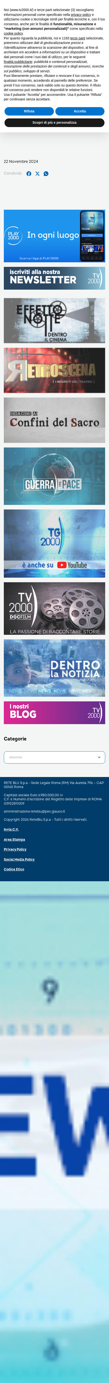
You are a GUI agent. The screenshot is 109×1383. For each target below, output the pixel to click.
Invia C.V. (11, 829)
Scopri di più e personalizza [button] (54, 122)
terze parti (77, 38)
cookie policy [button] (13, 33)
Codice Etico (14, 869)
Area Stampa (14, 840)
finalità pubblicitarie (18, 62)
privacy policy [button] (81, 15)
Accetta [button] (80, 111)
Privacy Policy (15, 849)
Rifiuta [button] (29, 111)
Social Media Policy (19, 859)
